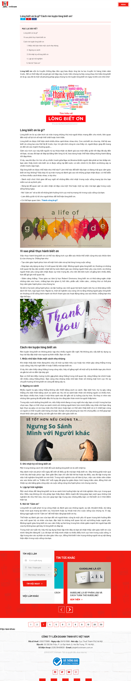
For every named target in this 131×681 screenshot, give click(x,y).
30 (101, 624)
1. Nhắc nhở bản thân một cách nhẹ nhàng (42, 46)
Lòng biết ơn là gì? (31, 33)
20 (95, 624)
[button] (61, 609)
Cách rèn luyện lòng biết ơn (34, 42)
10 (88, 624)
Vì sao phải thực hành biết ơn (35, 37)
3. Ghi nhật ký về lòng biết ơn (37, 54)
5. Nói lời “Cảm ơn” (33, 63)
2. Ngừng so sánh (33, 50)
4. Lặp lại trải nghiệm (34, 59)
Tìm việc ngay (34, 583)
